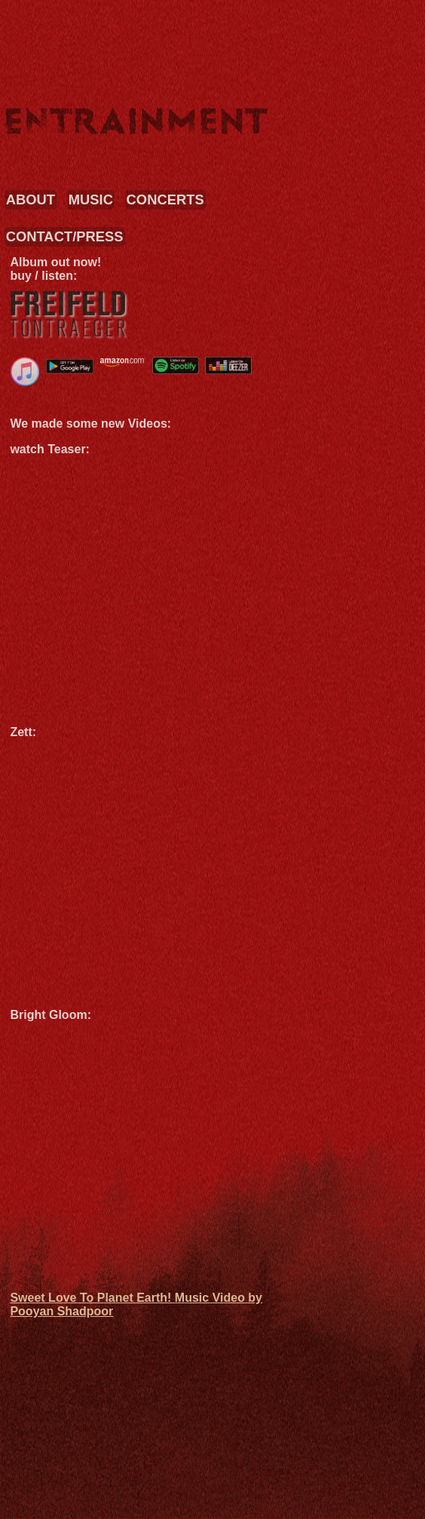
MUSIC (91, 199)
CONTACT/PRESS (65, 236)
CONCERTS (165, 199)
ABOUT (30, 199)
